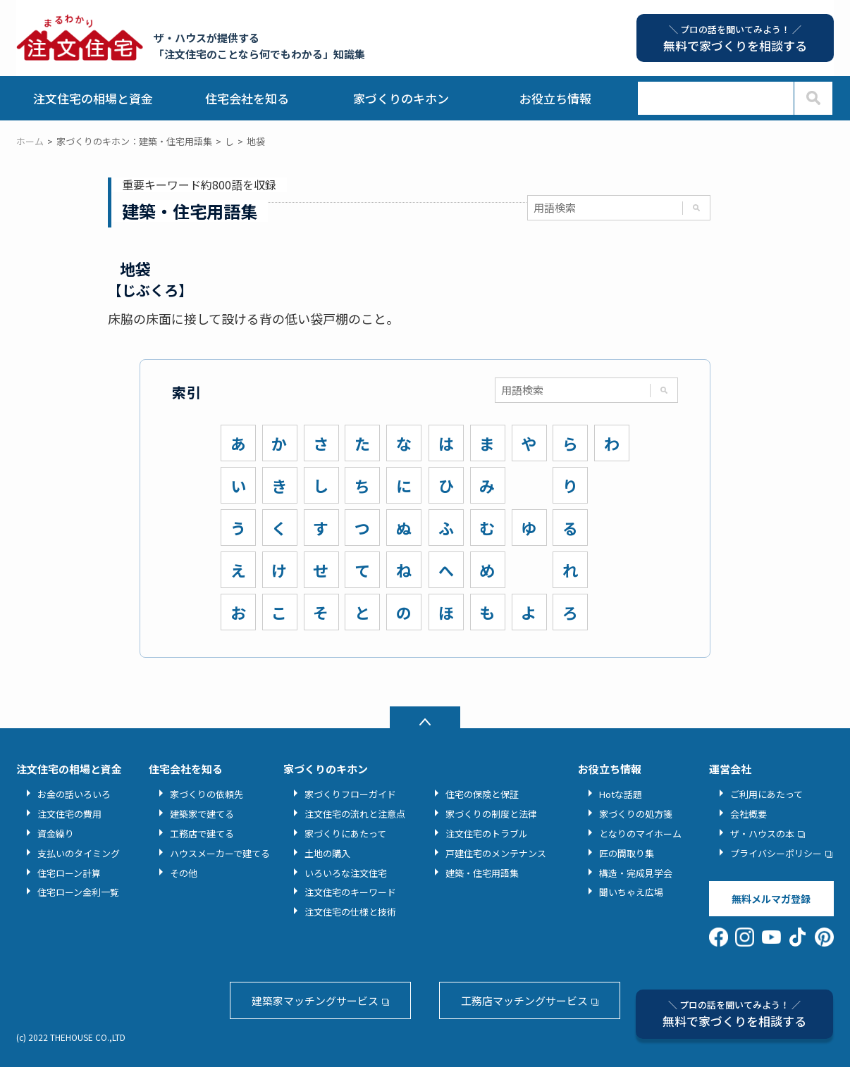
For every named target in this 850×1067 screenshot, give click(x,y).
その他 (183, 873)
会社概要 (748, 813)
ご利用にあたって (766, 794)
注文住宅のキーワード (350, 892)
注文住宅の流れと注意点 (354, 813)
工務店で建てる (202, 833)
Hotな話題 (620, 794)
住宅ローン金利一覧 (78, 892)
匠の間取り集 (626, 853)
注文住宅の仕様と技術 (350, 911)
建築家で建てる (202, 813)
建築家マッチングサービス (315, 1000)
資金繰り (55, 833)
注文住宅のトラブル (486, 833)
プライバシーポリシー (776, 853)
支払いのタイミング (78, 853)
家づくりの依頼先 (206, 794)
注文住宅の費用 (69, 813)
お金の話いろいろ (74, 794)
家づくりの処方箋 (635, 813)
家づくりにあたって (345, 833)
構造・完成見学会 (635, 873)
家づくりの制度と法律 (491, 813)
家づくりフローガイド (350, 794)
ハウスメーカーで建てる (220, 853)
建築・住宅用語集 (482, 873)
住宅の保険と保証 (482, 794)
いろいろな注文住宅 (345, 873)
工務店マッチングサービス (524, 1000)
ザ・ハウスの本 (762, 833)
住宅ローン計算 (69, 873)
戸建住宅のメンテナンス (495, 853)
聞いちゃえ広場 (631, 892)
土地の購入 (327, 853)
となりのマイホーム (640, 833)
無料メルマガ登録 (771, 899)
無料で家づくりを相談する (734, 1014)
